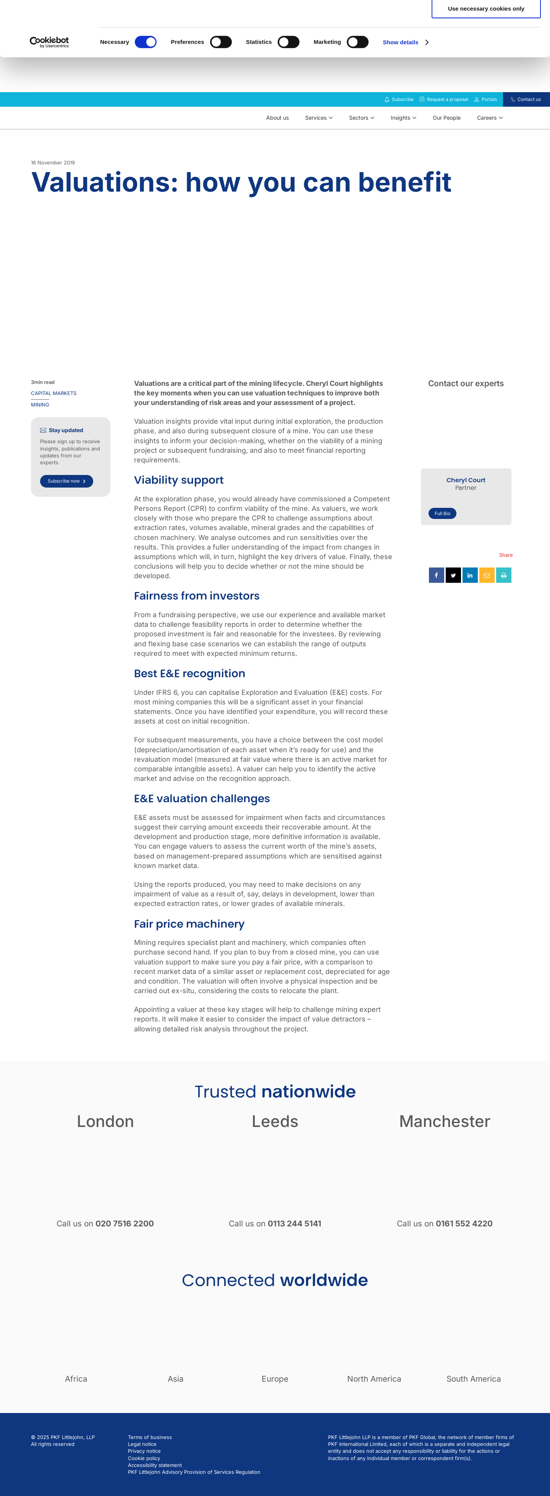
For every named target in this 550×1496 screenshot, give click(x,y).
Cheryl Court (465, 500)
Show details (401, 97)
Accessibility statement (155, 1485)
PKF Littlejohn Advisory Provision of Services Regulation (194, 1492)
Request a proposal (447, 119)
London (105, 1141)
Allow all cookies (486, 19)
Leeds (275, 1141)
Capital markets (53, 413)
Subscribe (403, 119)
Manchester (444, 1141)
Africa (76, 1399)
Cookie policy (144, 1478)
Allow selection (486, 41)
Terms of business (150, 1457)
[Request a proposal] (422, 119)
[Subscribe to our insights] (387, 120)
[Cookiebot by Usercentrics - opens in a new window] (49, 97)
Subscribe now (67, 501)
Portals (489, 119)
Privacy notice (144, 1471)
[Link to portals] (476, 119)
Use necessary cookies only (486, 63)
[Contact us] (508, 119)
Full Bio (442, 534)
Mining (40, 425)
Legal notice (142, 1464)
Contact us (529, 119)
